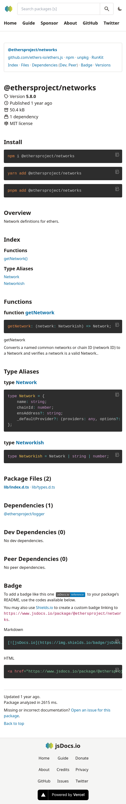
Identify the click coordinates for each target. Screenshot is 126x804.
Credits (63, 769)
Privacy (82, 769)
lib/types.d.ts (43, 487)
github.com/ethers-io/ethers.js (35, 57)
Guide (28, 23)
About (70, 23)
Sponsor (49, 23)
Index (13, 65)
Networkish (14, 283)
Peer (72, 65)
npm (70, 57)
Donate (82, 758)
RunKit (98, 57)
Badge (86, 65)
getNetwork (39, 312)
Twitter (111, 23)
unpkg (83, 57)
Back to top (14, 723)
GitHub (90, 23)
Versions (103, 65)
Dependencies (45, 65)
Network (11, 276)
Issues (63, 781)
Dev (63, 65)
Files (25, 65)
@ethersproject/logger (24, 513)
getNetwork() (16, 258)
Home (10, 23)
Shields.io (44, 607)
